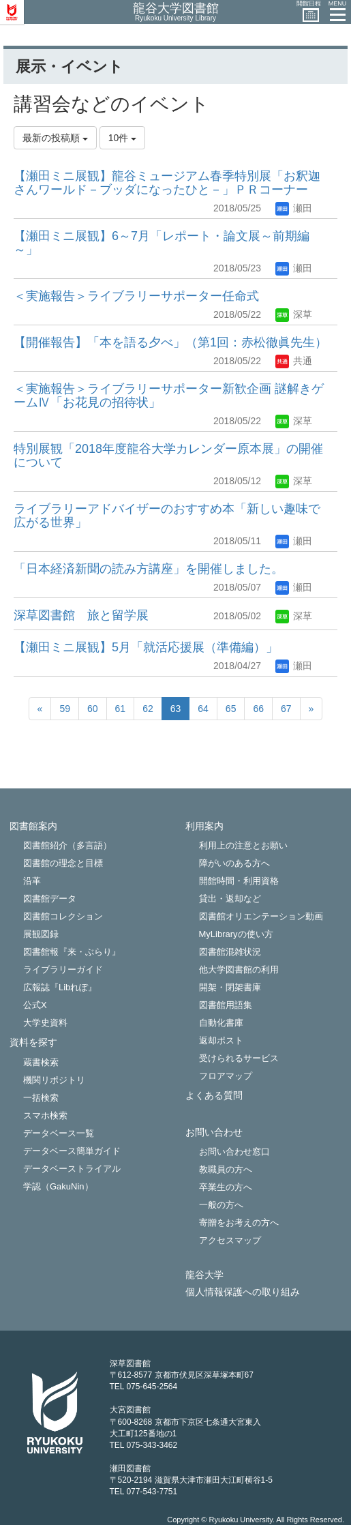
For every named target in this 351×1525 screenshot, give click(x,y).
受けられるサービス (239, 1058)
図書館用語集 (225, 1005)
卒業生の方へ (225, 1187)
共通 (293, 360)
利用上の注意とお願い (243, 845)
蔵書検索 (41, 1062)
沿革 (32, 881)
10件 (122, 137)
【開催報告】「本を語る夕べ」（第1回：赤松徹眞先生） (170, 342)
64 (203, 708)
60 (92, 708)
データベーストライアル (72, 1169)
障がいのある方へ (234, 863)
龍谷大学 (204, 1275)
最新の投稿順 (55, 137)
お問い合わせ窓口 (234, 1151)
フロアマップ (225, 1076)
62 (147, 708)
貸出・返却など (230, 898)
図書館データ (49, 898)
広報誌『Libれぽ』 (60, 987)
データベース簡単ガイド (72, 1151)
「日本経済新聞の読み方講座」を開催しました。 (149, 569)
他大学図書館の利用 (239, 969)
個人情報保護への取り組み (242, 1292)
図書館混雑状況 (230, 952)
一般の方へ (221, 1205)
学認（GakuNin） (58, 1186)
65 (231, 708)
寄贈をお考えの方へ (239, 1222)
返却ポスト (221, 1040)
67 (286, 708)
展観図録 (41, 934)
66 (258, 708)
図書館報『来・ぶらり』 (72, 952)
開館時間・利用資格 (239, 881)
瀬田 (293, 208)
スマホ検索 (45, 1115)
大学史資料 (45, 1023)
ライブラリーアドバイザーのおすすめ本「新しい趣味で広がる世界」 (167, 515)
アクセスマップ (230, 1240)
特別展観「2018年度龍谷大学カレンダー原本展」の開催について (168, 455)
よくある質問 (214, 1096)
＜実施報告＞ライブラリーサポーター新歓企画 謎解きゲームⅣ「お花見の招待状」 (169, 395)
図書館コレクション (63, 916)
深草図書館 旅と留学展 (81, 615)
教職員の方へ (225, 1169)
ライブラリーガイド (63, 969)
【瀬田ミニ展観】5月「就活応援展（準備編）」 (146, 647)
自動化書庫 (221, 1023)
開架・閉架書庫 (230, 987)
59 (64, 708)
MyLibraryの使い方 (236, 934)
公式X (35, 1005)
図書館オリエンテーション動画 (261, 916)
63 (175, 708)
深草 (293, 314)
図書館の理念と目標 (63, 863)
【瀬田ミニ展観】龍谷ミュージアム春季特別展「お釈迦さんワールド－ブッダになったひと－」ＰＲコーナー (167, 182)
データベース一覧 (58, 1133)
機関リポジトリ (54, 1080)
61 (120, 708)
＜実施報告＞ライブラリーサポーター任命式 (136, 296)
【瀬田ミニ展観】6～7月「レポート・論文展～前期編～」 (161, 242)
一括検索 (41, 1098)
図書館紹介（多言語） (67, 845)
